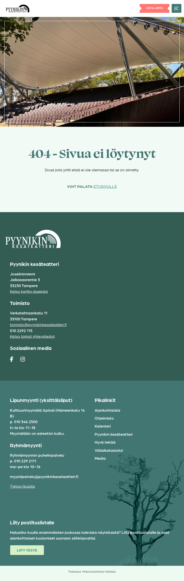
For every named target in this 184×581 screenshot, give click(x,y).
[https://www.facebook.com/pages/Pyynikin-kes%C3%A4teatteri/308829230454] (11, 359)
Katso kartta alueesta (29, 291)
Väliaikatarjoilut (109, 450)
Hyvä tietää (105, 442)
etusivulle (105, 186)
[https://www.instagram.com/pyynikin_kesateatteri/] (22, 359)
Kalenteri (103, 426)
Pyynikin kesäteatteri (114, 434)
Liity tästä (27, 550)
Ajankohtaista (107, 410)
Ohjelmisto (104, 418)
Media (100, 458)
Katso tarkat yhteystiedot (32, 336)
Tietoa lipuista (22, 486)
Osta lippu (154, 7)
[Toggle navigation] (176, 8)
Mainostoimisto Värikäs (99, 571)
